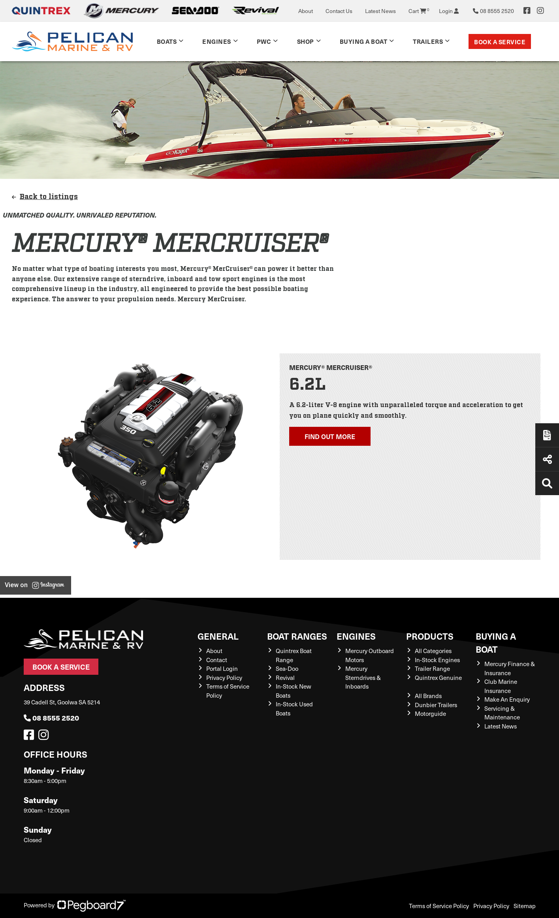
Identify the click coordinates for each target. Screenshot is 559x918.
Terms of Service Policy (439, 906)
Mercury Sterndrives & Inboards (363, 677)
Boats (167, 41)
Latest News (380, 11)
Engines (216, 41)
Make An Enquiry (507, 699)
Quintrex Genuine (438, 677)
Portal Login (222, 668)
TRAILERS (428, 41)
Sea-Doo (287, 668)
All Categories (433, 651)
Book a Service (499, 42)
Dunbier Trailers (436, 705)
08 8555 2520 (51, 718)
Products (430, 636)
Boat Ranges (297, 636)
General (218, 636)
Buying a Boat (364, 41)
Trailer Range (432, 668)
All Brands (428, 696)
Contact (216, 660)
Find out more (330, 436)
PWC (264, 41)
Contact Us (339, 11)
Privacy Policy (224, 677)
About (305, 11)
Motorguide (430, 713)
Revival (285, 677)
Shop (305, 41)
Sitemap (525, 906)
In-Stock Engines (437, 660)
